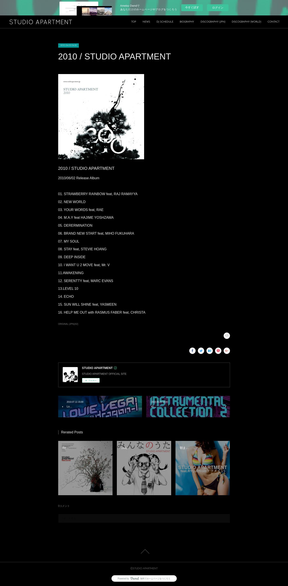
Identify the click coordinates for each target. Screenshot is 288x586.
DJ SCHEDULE (165, 22)
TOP (133, 22)
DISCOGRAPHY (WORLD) (246, 22)
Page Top (144, 551)
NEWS (146, 22)
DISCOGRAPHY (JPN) (213, 22)
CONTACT (273, 22)
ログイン (217, 7)
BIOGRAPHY (187, 22)
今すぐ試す (192, 7)
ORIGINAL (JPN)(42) (68, 324)
